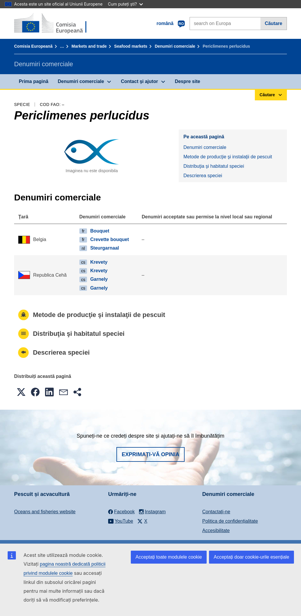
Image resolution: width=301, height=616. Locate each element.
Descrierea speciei (202, 175)
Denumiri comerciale (175, 46)
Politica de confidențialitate (230, 521)
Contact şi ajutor (139, 81)
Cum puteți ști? (125, 3)
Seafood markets (130, 46)
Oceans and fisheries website (45, 511)
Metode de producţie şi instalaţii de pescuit (227, 156)
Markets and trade (89, 46)
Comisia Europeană (33, 46)
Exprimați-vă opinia (150, 454)
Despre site (187, 81)
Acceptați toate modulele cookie (169, 556)
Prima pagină (33, 81)
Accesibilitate (216, 530)
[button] (21, 392)
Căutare (273, 23)
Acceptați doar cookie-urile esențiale (251, 556)
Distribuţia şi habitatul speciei (213, 166)
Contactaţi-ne (216, 511)
